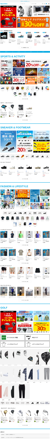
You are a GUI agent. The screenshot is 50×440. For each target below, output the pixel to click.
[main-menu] (49, 3)
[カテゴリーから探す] (35, 3)
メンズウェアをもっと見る (25, 244)
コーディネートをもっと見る (24, 299)
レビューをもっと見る (25, 119)
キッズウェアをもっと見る (25, 280)
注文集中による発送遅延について (25, 0)
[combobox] (25, 3)
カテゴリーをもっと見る (25, 98)
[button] (49, 38)
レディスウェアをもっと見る (24, 262)
